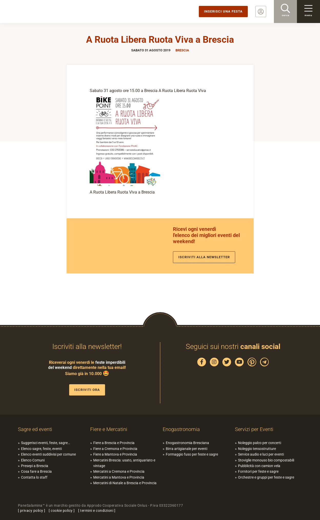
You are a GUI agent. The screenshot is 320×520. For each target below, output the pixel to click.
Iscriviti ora (87, 390)
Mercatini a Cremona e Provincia (118, 471)
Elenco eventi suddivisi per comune (48, 454)
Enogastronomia (181, 429)
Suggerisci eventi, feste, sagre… (45, 443)
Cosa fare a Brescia (36, 471)
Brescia (182, 50)
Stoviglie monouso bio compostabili (266, 460)
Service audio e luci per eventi (261, 454)
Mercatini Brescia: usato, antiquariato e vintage (124, 463)
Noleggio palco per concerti (259, 443)
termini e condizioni (96, 510)
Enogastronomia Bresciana (187, 443)
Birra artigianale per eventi (186, 449)
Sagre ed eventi (35, 429)
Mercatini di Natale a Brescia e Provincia (125, 483)
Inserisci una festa (223, 11)
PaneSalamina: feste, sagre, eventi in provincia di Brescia (40, 11)
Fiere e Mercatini (108, 429)
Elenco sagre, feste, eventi (41, 449)
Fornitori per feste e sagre (258, 471)
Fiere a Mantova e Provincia (115, 454)
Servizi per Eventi (254, 429)
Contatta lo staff (34, 477)
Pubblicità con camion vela (259, 466)
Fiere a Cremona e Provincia (115, 449)
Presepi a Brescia (34, 466)
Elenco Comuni (33, 460)
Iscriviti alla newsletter (204, 257)
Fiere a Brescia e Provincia (114, 443)
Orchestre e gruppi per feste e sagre (266, 477)
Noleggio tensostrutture (257, 449)
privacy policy (31, 510)
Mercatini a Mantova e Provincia (118, 477)
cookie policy (62, 510)
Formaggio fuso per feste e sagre (192, 454)
